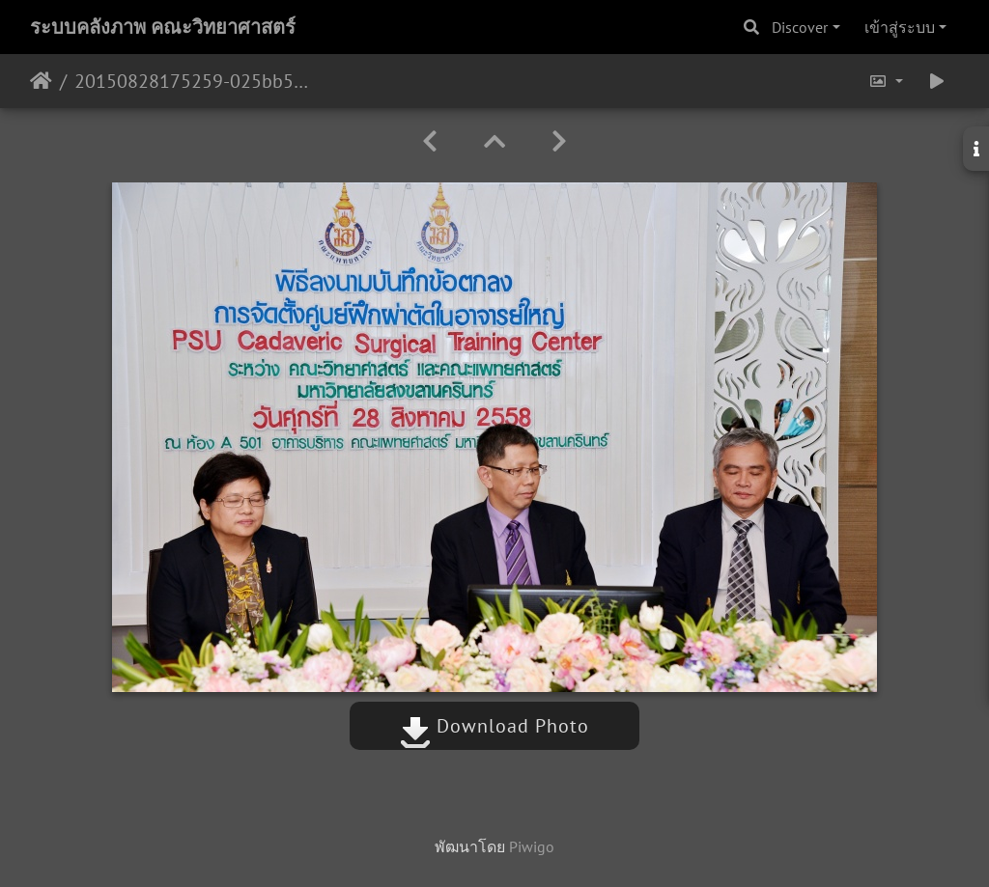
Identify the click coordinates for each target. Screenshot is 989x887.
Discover (800, 27)
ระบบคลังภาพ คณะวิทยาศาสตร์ (163, 27)
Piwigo (531, 846)
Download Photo (494, 725)
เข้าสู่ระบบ (899, 27)
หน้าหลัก (41, 81)
